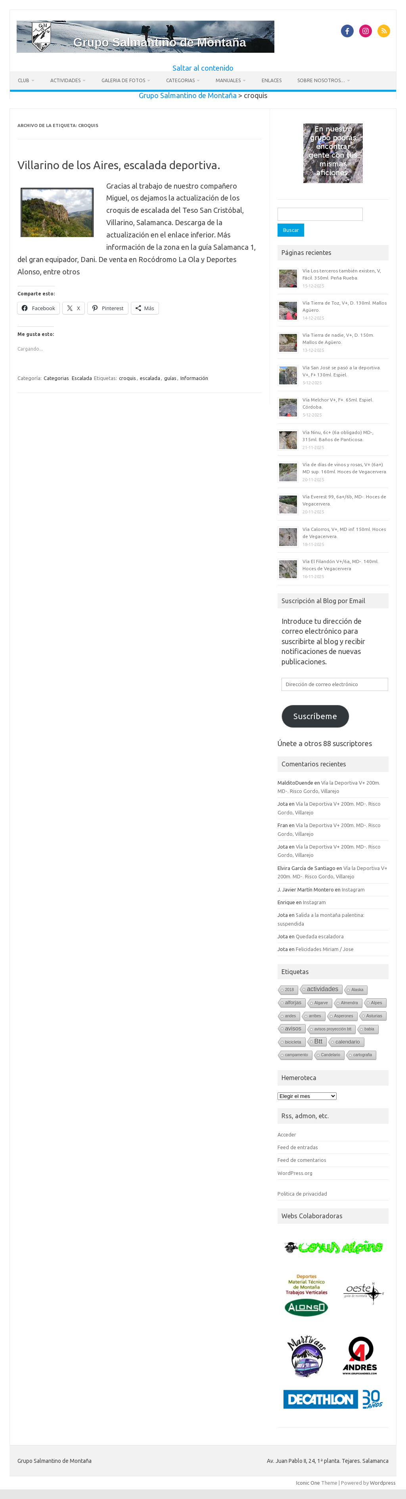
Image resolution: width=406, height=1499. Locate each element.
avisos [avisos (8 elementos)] (293, 1028)
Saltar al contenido (203, 68)
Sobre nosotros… (321, 80)
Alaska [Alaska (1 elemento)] (357, 990)
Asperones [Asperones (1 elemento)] (343, 1016)
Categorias (180, 80)
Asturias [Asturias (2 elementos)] (374, 1015)
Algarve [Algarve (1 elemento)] (321, 1003)
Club (23, 80)
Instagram (353, 889)
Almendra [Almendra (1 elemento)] (349, 1003)
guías (170, 378)
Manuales (228, 80)
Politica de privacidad (302, 1193)
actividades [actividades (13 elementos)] (322, 989)
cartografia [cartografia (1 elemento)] (362, 1055)
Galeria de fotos (123, 80)
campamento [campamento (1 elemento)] (296, 1055)
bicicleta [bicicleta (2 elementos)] (293, 1042)
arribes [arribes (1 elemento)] (315, 1016)
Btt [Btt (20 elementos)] (318, 1041)
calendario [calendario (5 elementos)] (347, 1042)
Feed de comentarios (302, 1160)
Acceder (287, 1134)
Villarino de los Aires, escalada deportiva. (118, 165)
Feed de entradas (298, 1147)
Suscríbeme (315, 716)
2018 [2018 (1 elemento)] (289, 990)
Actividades (65, 80)
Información (194, 378)
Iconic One (308, 1482)
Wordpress (383, 1482)
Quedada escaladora (320, 936)
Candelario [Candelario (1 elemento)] (330, 1055)
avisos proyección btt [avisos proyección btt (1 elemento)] (332, 1029)
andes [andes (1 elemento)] (290, 1016)
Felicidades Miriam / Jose (325, 949)
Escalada (82, 378)
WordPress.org (295, 1173)
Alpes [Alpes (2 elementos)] (376, 1002)
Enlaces (272, 80)
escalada (150, 378)
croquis (127, 378)
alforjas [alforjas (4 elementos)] (293, 1002)
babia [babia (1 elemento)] (369, 1029)
